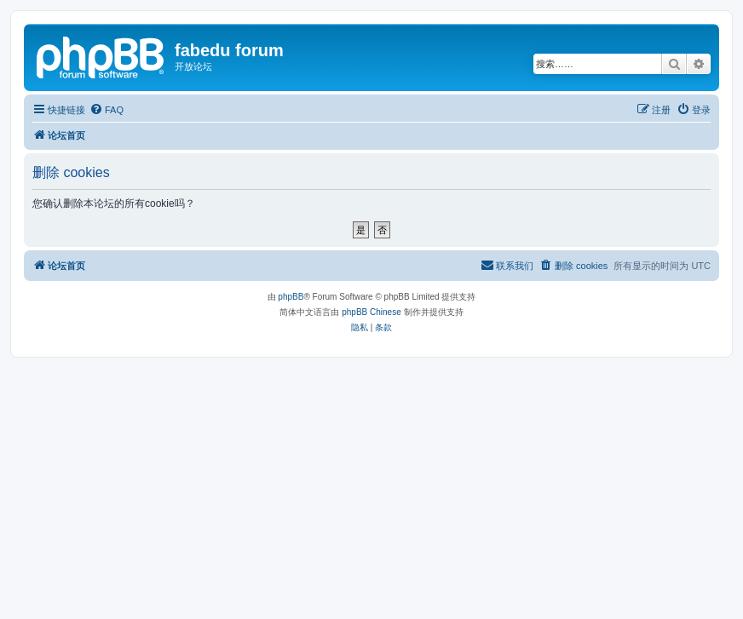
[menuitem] (106, 110)
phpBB (290, 296)
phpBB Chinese (371, 312)
